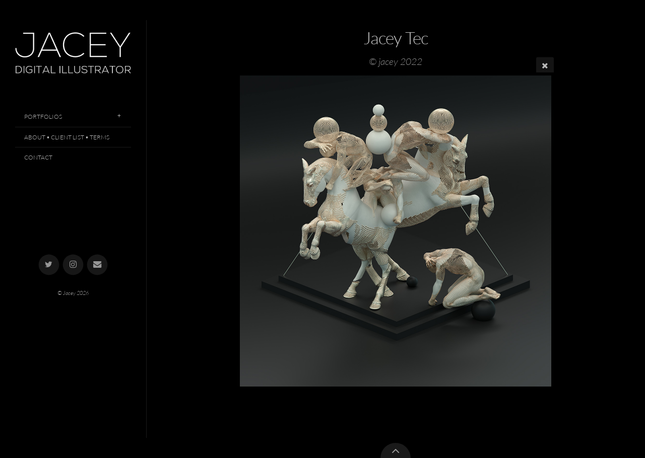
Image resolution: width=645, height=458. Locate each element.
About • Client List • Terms (66, 137)
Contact (38, 157)
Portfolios (43, 116)
